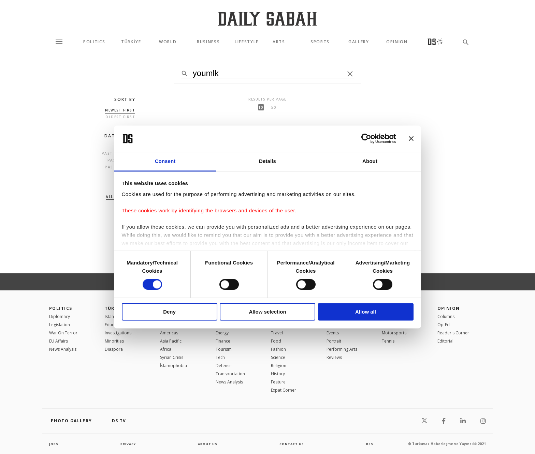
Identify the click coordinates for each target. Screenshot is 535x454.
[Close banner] (411, 138)
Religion (278, 365)
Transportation (230, 374)
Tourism (224, 349)
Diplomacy (59, 316)
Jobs (54, 443)
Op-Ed (443, 325)
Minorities (114, 341)
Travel (277, 333)
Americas (169, 333)
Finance (223, 341)
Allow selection (267, 312)
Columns (445, 316)
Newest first (120, 110)
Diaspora (114, 349)
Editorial (445, 341)
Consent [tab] (165, 161)
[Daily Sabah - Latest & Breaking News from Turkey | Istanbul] (267, 19)
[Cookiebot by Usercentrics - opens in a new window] (366, 139)
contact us (292, 443)
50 (273, 107)
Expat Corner (283, 390)
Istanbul (112, 316)
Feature (278, 382)
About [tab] (369, 161)
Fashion (278, 349)
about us (207, 443)
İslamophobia (173, 365)
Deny (169, 312)
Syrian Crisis (171, 357)
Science (278, 357)
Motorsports (394, 333)
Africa (165, 349)
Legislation (59, 325)
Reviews (334, 357)
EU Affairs (58, 341)
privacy (128, 443)
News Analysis (62, 349)
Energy (222, 333)
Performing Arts (342, 349)
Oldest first (120, 117)
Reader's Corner (453, 333)
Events (333, 333)
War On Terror (63, 333)
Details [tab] (267, 161)
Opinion (448, 308)
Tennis (388, 341)
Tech (220, 357)
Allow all (365, 312)
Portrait (334, 341)
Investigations (118, 333)
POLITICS (60, 308)
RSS (369, 443)
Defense (224, 365)
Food (276, 341)
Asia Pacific (171, 341)
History (278, 374)
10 (260, 107)
